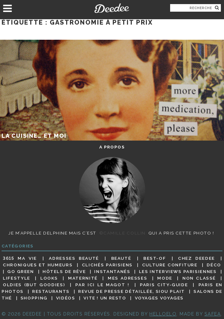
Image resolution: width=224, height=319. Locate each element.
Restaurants (51, 291)
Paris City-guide (164, 284)
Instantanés (112, 271)
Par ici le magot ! (102, 284)
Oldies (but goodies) (34, 284)
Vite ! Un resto (104, 297)
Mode (164, 278)
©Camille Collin (122, 232)
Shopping (34, 297)
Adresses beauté (74, 258)
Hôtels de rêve (64, 271)
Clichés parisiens (107, 264)
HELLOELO (162, 313)
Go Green (20, 271)
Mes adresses (127, 278)
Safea (212, 313)
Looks (49, 278)
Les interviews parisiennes (178, 271)
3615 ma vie (20, 258)
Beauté (121, 258)
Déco (214, 264)
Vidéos (65, 297)
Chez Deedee (196, 258)
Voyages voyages (159, 297)
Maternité (83, 278)
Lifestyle (16, 278)
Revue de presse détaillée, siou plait (131, 291)
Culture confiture (170, 264)
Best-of (154, 258)
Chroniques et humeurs (37, 264)
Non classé (199, 278)
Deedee (112, 8)
